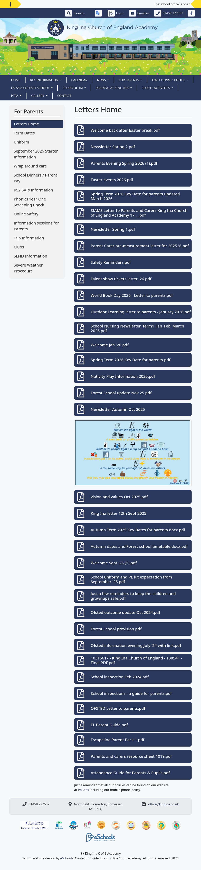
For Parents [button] (129, 80)
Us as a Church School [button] (30, 88)
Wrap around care (30, 166)
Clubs (19, 247)
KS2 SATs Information (33, 190)
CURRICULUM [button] (73, 88)
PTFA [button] (15, 96)
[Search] (82, 13)
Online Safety (26, 214)
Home (15, 80)
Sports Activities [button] (156, 88)
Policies (83, 790)
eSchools (66, 858)
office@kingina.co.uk (163, 804)
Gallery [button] (38, 96)
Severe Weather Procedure (28, 268)
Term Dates (24, 133)
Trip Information (29, 238)
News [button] (102, 80)
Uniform (21, 142)
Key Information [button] (44, 80)
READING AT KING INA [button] (113, 88)
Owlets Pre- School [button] (169, 80)
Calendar (79, 80)
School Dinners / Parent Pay (35, 178)
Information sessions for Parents (36, 226)
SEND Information (30, 256)
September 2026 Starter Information (36, 154)
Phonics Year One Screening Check (30, 202)
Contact (64, 96)
